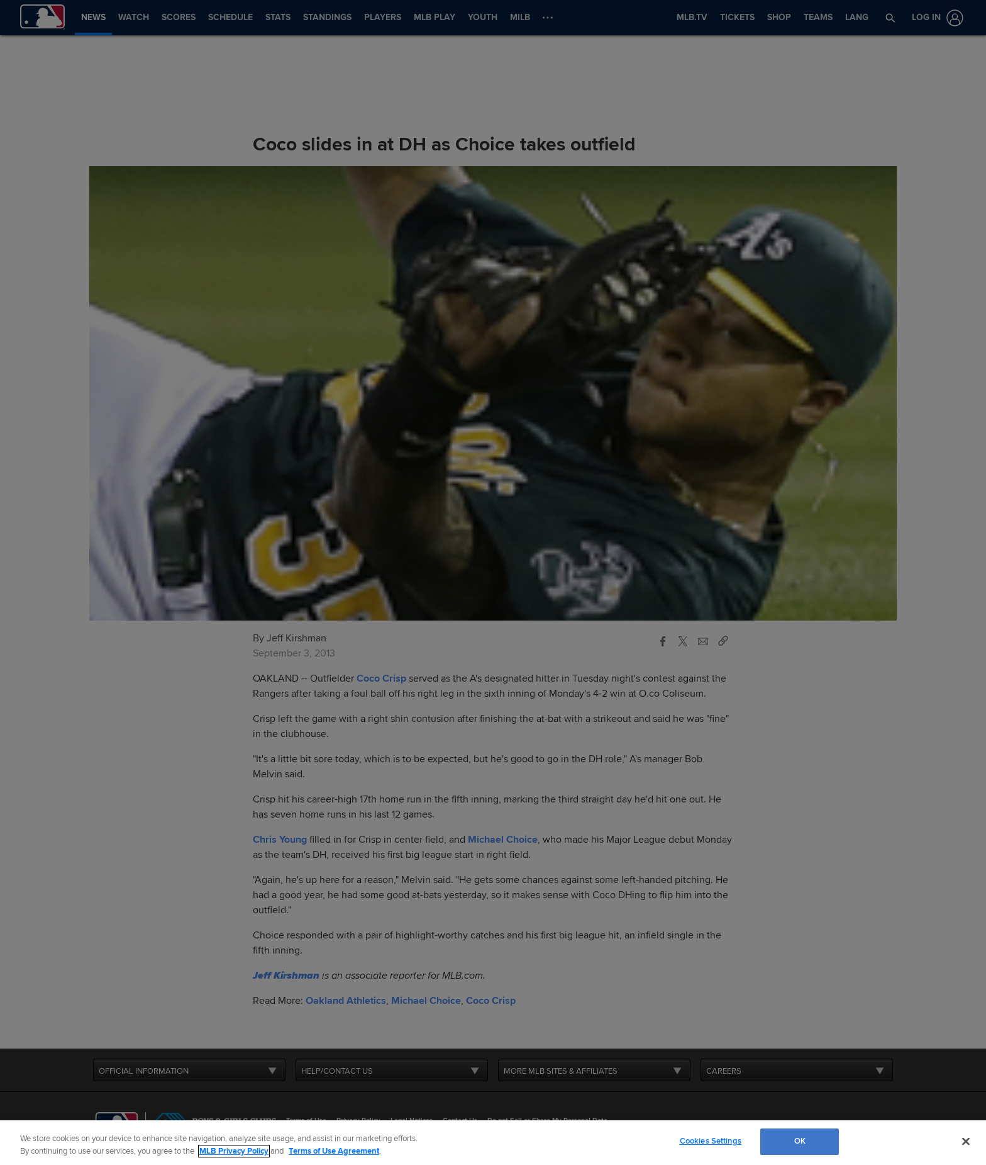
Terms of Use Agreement (334, 1151)
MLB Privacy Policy (234, 1151)
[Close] (966, 1141)
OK (800, 1141)
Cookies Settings (710, 1141)
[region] (493, 1142)
